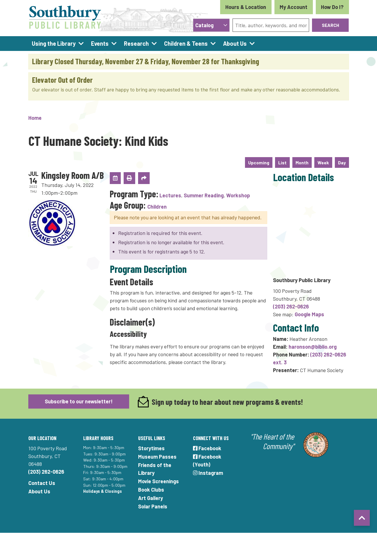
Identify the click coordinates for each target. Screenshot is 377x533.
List (282, 162)
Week (323, 162)
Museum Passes (157, 456)
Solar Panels (152, 506)
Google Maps (309, 314)
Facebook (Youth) (207, 460)
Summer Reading (204, 195)
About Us (39, 491)
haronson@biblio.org (313, 346)
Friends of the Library (154, 469)
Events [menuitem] (100, 43)
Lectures (170, 195)
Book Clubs (151, 489)
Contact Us (41, 483)
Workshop (238, 195)
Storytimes (151, 448)
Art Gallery (150, 498)
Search (330, 25)
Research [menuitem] (136, 43)
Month (302, 162)
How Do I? (332, 7)
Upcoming (258, 162)
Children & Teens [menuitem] (186, 43)
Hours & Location (245, 7)
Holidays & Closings (102, 491)
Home (35, 118)
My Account (293, 7)
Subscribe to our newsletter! (79, 401)
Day (342, 162)
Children (157, 206)
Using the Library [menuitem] (54, 43)
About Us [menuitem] (235, 43)
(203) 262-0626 (291, 306)
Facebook (207, 448)
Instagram (208, 473)
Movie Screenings (158, 481)
